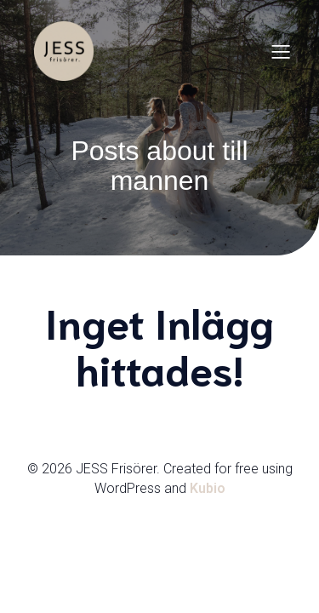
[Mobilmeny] (280, 51)
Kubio (207, 488)
